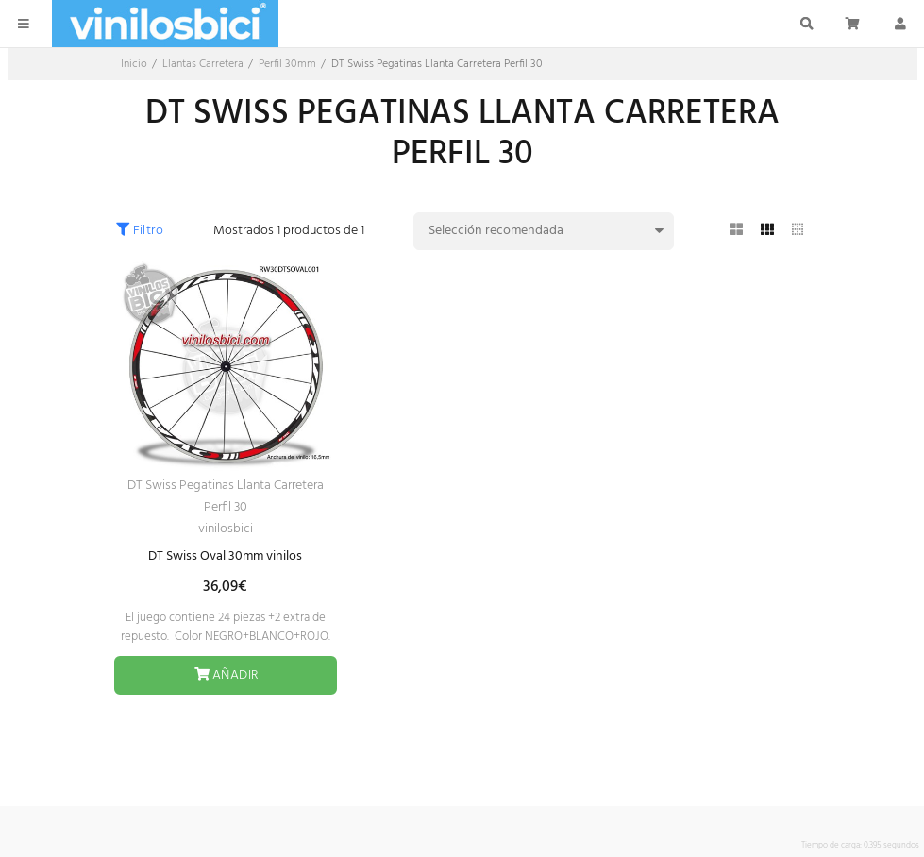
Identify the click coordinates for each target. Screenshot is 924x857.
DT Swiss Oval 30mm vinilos (225, 556)
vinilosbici (225, 529)
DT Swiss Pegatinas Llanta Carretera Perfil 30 (225, 496)
